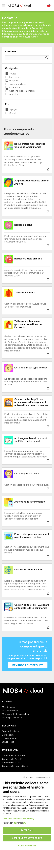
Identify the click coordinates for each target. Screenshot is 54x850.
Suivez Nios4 (8, 742)
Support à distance (10, 731)
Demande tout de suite (27, 665)
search (46, 57)
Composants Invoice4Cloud (15, 766)
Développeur (8, 735)
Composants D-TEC (11, 763)
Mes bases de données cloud (16, 714)
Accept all (27, 830)
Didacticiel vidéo (9, 738)
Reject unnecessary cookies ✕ (36, 777)
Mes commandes (10, 710)
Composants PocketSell (13, 759)
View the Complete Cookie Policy (18, 818)
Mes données (8, 707)
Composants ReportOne (13, 755)
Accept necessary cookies (27, 838)
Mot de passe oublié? (12, 717)
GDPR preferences (27, 846)
